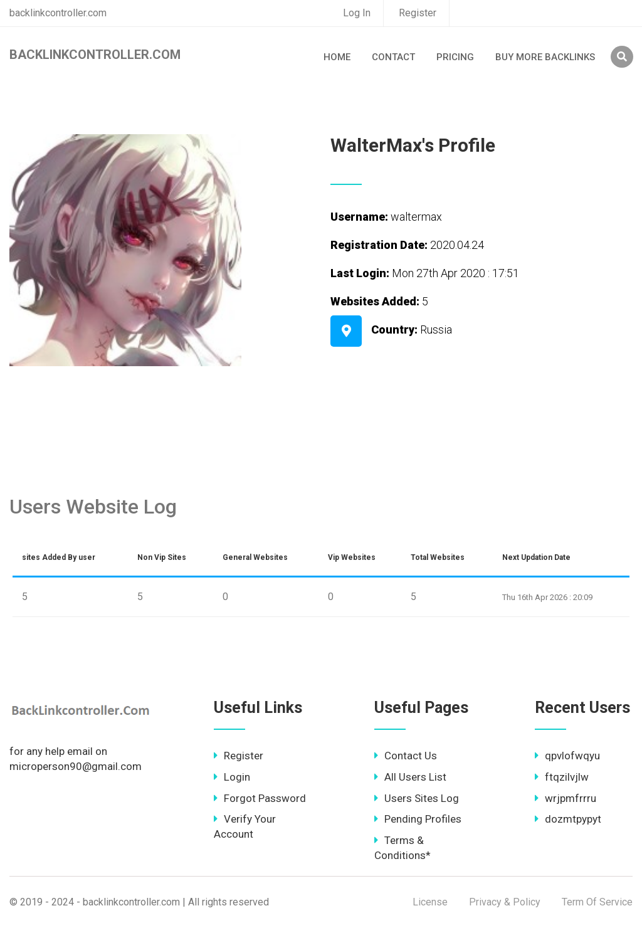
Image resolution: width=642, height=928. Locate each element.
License (430, 902)
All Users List (410, 777)
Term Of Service (597, 902)
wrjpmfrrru (565, 798)
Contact (393, 57)
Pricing (455, 57)
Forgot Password (260, 798)
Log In (357, 13)
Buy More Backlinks (545, 57)
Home (337, 57)
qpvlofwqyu (567, 755)
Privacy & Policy (504, 902)
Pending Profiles (417, 819)
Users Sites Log (416, 798)
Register (417, 13)
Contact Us (405, 755)
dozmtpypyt (568, 819)
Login (232, 777)
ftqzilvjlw (562, 777)
